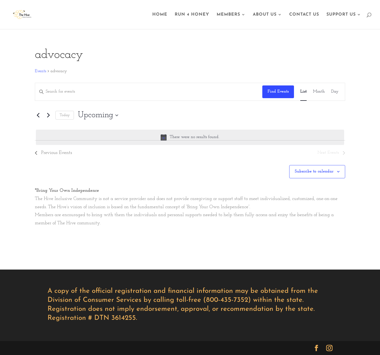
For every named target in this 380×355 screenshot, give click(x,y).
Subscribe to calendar (314, 171)
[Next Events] (48, 115)
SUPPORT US (341, 15)
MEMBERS (228, 15)
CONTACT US (304, 15)
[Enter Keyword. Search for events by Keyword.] (148, 92)
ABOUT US (265, 15)
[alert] (190, 137)
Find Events (278, 91)
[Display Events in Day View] (335, 92)
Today (65, 115)
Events (40, 71)
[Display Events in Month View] (319, 92)
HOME (159, 15)
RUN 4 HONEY (192, 15)
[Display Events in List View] (303, 92)
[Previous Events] (38, 115)
